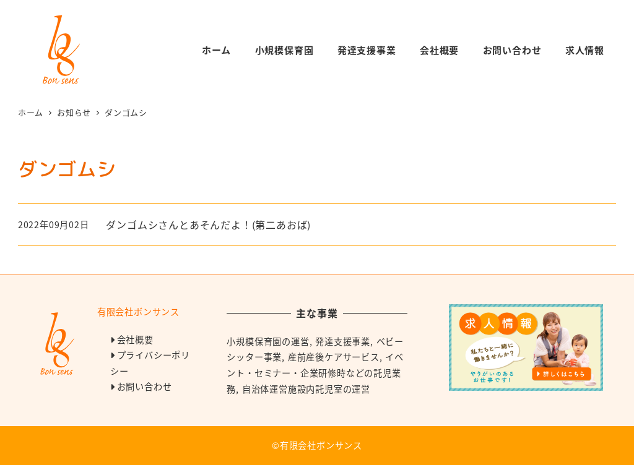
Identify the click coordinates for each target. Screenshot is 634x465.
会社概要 (135, 339)
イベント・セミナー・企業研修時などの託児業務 (315, 373)
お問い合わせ (144, 386)
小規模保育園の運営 (268, 341)
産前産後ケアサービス (334, 357)
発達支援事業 (342, 341)
